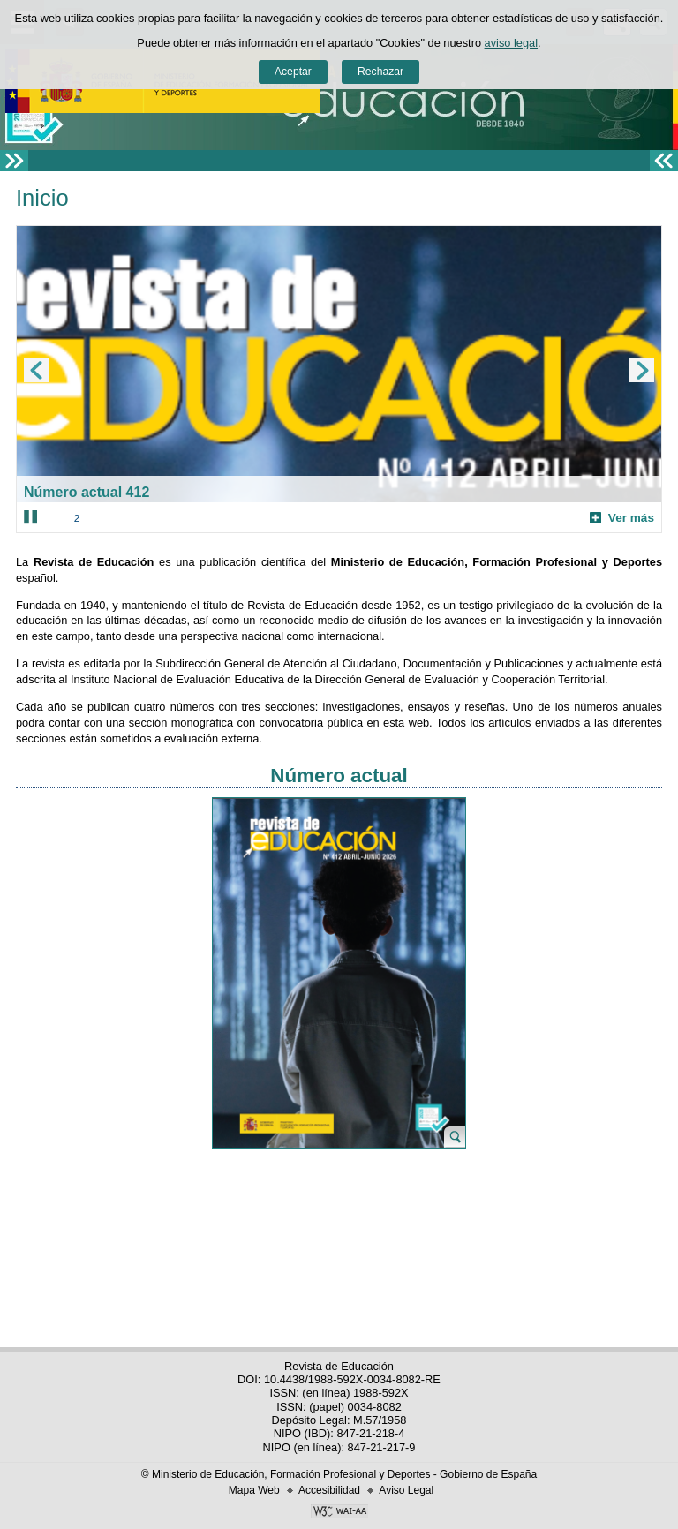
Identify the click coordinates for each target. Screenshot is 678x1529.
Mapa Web (254, 1490)
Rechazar (380, 71)
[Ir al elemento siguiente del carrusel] (641, 370)
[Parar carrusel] (30, 517)
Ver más (622, 517)
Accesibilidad (329, 1490)
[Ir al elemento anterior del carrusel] (36, 370)
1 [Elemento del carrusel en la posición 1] (54, 518)
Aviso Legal (406, 1490)
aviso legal (511, 42)
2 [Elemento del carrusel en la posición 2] (76, 518)
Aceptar (293, 71)
